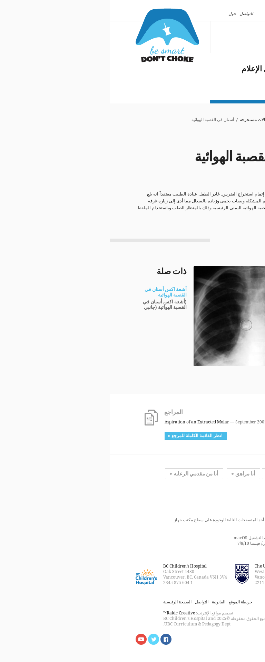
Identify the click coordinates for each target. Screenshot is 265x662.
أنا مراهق (135, 474)
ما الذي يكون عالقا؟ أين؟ (200, 44)
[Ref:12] (185, 214)
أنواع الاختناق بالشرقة (205, 36)
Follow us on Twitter (43, 639)
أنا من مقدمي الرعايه (85, 474)
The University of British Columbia (179, 566)
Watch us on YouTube (31, 639)
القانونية (108, 602)
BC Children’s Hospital (75, 566)
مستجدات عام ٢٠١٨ (207, 77)
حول (122, 14)
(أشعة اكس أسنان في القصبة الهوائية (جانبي (55, 304)
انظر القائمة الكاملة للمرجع (86, 436)
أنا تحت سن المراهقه (182, 474)
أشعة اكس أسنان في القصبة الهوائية (56, 292)
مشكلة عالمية (217, 61)
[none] (222, 14)
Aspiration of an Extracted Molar (87, 422)
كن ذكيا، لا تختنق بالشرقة (57, 35)
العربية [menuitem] (220, 14)
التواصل (136, 14)
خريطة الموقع (130, 602)
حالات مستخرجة (144, 119)
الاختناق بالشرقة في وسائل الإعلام (185, 69)
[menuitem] (222, 14)
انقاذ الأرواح (221, 52)
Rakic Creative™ (69, 613)
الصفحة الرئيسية (225, 119)
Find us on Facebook (55, 639)
